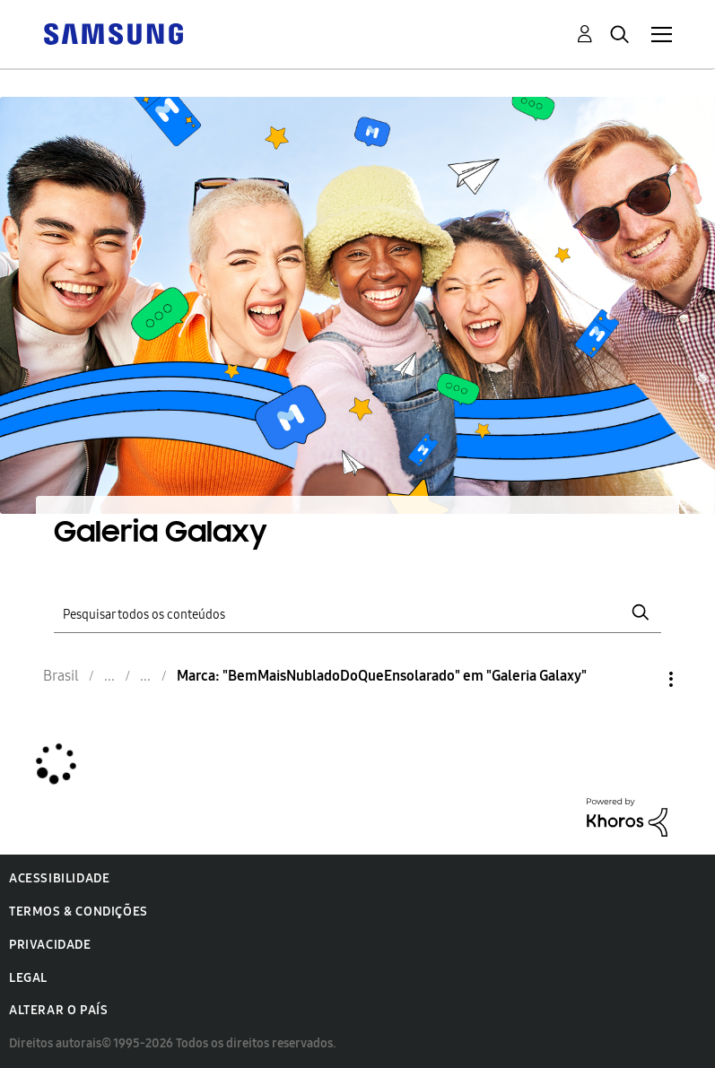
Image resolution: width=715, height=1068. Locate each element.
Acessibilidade (59, 878)
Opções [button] (640, 679)
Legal (28, 978)
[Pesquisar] (357, 612)
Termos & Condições (78, 911)
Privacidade (50, 944)
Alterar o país (58, 1010)
